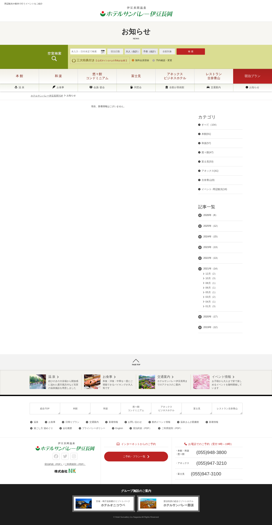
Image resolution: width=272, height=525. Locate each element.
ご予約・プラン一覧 (134, 456)
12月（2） (211, 273)
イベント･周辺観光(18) (214, 189)
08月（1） (211, 283)
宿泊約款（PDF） (142, 428)
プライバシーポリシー (93, 428)
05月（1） (211, 292)
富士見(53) (207, 161)
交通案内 (216, 87)
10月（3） (211, 278)
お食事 (60, 87)
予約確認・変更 (164, 60)
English (119, 428)
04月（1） (211, 301)
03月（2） (211, 296)
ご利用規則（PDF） (172, 428)
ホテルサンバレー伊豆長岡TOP (47, 95)
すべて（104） (210, 124)
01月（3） (211, 306)
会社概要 (67, 428)
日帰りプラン (72, 422)
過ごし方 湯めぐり (43, 428)
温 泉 (21, 87)
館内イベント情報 (161, 422)
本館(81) (206, 133)
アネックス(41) (210, 170)
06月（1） (211, 287)
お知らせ (254, 87)
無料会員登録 (142, 60)
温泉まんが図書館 (189, 422)
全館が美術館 (176, 87)
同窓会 (138, 87)
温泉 (36, 422)
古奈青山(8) (208, 180)
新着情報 (113, 422)
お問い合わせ (135, 422)
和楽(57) (206, 143)
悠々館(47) (207, 152)
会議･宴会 (99, 87)
